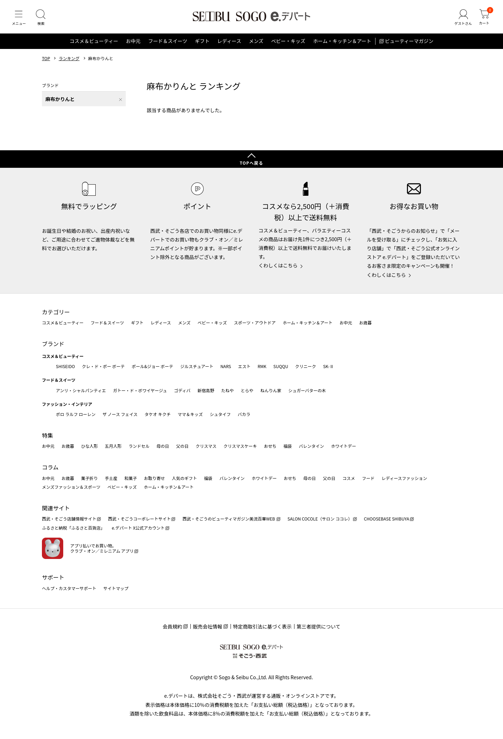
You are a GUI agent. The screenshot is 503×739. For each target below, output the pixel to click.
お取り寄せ (154, 478)
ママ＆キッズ (190, 414)
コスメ (348, 478)
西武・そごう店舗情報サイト (69, 519)
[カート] (483, 18)
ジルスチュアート (196, 366)
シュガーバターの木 (307, 390)
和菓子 (130, 478)
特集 (47, 435)
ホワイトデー (343, 446)
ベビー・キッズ (288, 43)
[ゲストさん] (462, 18)
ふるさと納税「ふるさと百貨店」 (73, 528)
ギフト (202, 43)
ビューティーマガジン (409, 43)
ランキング (69, 60)
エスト (244, 366)
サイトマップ (116, 588)
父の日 (182, 446)
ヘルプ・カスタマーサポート (69, 588)
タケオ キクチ (158, 414)
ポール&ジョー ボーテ (152, 366)
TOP (46, 60)
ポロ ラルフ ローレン (75, 414)
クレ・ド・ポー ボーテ (103, 366)
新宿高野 (205, 390)
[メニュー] (19, 18)
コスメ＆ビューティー (94, 43)
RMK (261, 366)
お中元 (133, 43)
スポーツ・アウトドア (255, 323)
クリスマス (206, 446)
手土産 (111, 478)
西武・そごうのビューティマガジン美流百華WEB (229, 519)
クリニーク (305, 366)
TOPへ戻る (251, 163)
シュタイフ (220, 414)
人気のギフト (184, 478)
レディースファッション (404, 478)
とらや (247, 390)
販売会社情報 (207, 626)
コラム (50, 467)
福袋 (287, 446)
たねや (227, 390)
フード (368, 478)
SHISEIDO (65, 366)
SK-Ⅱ (328, 366)
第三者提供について (319, 626)
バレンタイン (311, 446)
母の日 (162, 446)
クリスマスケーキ (240, 446)
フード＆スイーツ (167, 43)
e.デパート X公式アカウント (138, 528)
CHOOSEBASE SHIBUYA (386, 519)
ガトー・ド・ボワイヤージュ (140, 390)
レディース (229, 43)
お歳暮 (365, 323)
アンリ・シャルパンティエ (81, 390)
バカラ (244, 414)
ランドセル (139, 446)
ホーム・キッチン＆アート (342, 43)
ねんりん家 (270, 390)
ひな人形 (89, 446)
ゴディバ (182, 390)
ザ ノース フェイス (119, 414)
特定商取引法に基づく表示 (262, 626)
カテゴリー (56, 312)
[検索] (41, 18)
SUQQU (281, 366)
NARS (225, 366)
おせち (270, 446)
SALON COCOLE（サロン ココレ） (319, 519)
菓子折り (89, 478)
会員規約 (172, 626)
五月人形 (113, 446)
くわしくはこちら (278, 265)
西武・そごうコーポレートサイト (139, 519)
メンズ (256, 43)
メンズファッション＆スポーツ (71, 487)
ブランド (53, 343)
